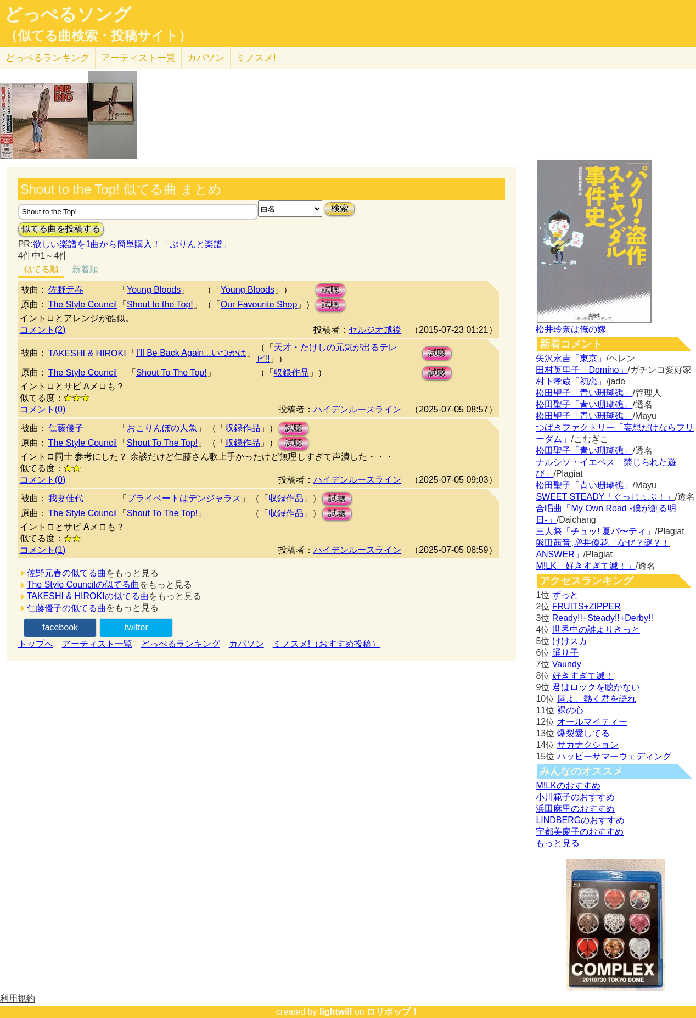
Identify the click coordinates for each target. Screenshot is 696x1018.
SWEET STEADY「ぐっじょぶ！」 (605, 496)
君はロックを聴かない (596, 687)
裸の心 (570, 710)
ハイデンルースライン (357, 409)
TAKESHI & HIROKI (87, 353)
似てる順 (41, 269)
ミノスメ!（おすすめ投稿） (326, 643)
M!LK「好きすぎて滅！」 (585, 565)
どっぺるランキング (180, 643)
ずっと (565, 595)
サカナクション (588, 744)
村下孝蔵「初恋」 (571, 381)
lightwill (335, 1011)
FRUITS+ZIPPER (586, 606)
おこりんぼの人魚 (162, 428)
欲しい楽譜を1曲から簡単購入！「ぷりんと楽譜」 (131, 244)
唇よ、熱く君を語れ (596, 698)
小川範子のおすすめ (575, 797)
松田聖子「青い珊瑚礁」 (584, 393)
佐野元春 (65, 289)
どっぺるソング (67, 14)
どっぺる (47, 58)
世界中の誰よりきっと (596, 629)
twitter (136, 627)
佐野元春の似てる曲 (66, 573)
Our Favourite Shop (259, 304)
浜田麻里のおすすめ (575, 808)
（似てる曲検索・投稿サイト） (98, 36)
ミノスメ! (256, 58)
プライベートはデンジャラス (184, 498)
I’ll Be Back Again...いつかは (191, 352)
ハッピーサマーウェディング (614, 756)
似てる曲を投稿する (60, 228)
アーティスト (138, 58)
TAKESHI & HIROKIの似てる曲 (88, 596)
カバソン (205, 58)
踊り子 (565, 652)
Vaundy (566, 664)
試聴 (330, 289)
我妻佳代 (65, 498)
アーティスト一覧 (97, 643)
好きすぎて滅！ (583, 675)
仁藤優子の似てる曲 (66, 608)
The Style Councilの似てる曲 (83, 584)
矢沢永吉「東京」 (571, 358)
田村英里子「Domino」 (581, 369)
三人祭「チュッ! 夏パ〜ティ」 (595, 531)
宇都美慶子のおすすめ (580, 831)
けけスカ (569, 641)
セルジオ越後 (375, 329)
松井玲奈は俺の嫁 (571, 329)
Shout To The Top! (171, 372)
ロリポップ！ (393, 1011)
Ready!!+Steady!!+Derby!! (602, 618)
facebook (60, 627)
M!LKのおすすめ (568, 785)
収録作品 (291, 372)
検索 (340, 208)
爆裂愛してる (583, 733)
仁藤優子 (65, 428)
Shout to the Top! (160, 304)
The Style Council (82, 304)
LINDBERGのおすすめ (580, 820)
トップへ (35, 643)
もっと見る (558, 843)
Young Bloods (154, 289)
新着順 (85, 269)
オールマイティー (592, 721)
